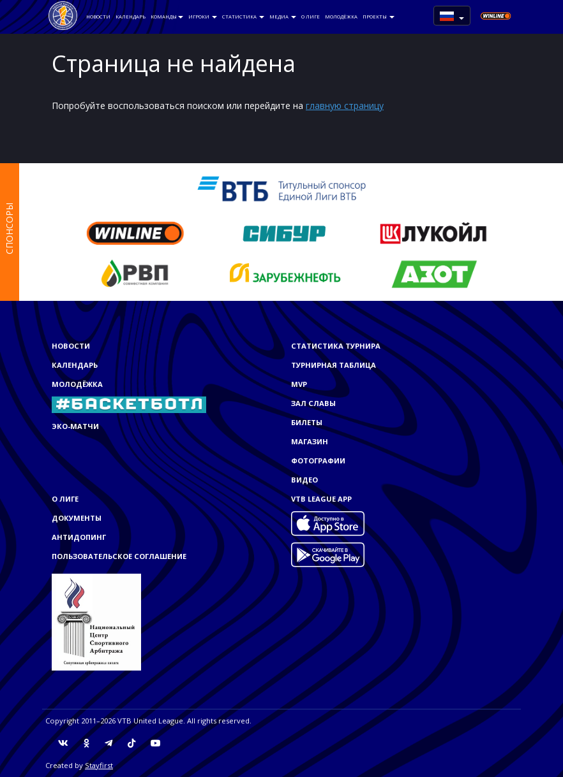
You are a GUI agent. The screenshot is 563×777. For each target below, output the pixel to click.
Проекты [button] (378, 16)
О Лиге (310, 16)
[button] (452, 15)
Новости (98, 16)
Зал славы (313, 403)
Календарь (131, 16)
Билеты (306, 422)
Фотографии (318, 460)
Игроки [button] (202, 16)
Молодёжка (341, 16)
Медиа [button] (282, 16)
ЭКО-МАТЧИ (75, 426)
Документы (76, 518)
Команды (167, 16)
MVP (299, 384)
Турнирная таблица (333, 365)
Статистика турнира (335, 346)
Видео (304, 479)
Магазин (309, 441)
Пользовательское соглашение (119, 556)
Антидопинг (79, 537)
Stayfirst (99, 765)
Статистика (243, 16)
